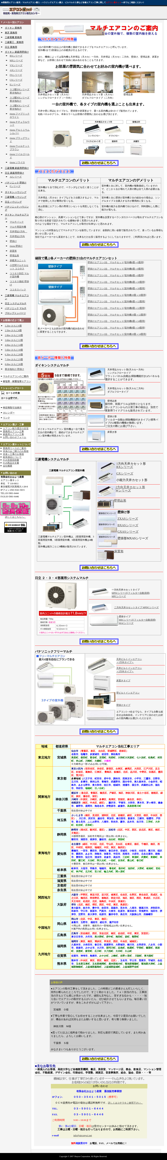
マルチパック (17, 222)
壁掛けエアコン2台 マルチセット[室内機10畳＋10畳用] (117, 295)
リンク (6, 417)
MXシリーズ (16, 60)
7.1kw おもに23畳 (14, 359)
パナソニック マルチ (15, 308)
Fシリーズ (15, 186)
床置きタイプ (123, 680)
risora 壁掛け (16, 246)
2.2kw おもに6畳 (13, 325)
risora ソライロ (17, 162)
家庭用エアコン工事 (13, 434)
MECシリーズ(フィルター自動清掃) (137, 620)
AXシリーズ (16, 70)
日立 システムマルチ (15, 303)
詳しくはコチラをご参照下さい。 (125, 1102)
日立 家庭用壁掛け (14, 173)
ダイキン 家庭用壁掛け (17, 52)
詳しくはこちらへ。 (15, 517)
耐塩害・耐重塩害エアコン (17, 381)
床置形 (13, 251)
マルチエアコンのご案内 (16, 376)
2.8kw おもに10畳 (14, 335)
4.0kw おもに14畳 (14, 345)
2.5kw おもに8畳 (13, 330)
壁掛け (13, 241)
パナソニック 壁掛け (15, 182)
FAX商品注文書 (11, 463)
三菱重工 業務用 (14, 42)
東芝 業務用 (11, 32)
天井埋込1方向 (18, 231)
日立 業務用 (11, 47)
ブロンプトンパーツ (15, 313)
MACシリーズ (126, 623)
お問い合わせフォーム (14, 437)
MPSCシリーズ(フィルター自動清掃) (131, 593)
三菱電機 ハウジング (15, 197)
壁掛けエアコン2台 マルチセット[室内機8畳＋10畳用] (116, 288)
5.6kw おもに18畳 (14, 350)
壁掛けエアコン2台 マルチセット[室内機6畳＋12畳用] (116, 301)
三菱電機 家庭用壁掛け (17, 168)
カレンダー (9, 412)
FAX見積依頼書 (11, 460)
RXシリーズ (16, 55)
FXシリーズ (16, 75)
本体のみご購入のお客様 (16, 451)
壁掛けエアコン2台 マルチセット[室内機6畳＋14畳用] (116, 321)
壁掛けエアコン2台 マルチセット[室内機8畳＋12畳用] (116, 308)
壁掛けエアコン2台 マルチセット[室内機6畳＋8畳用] (116, 268)
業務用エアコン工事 (13, 431)
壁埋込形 (14, 255)
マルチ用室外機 (18, 226)
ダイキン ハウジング (15, 192)
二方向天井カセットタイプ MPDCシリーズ (136, 607)
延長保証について (12, 457)
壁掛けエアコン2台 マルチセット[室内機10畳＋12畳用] (117, 314)
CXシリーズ (16, 80)
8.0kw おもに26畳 (14, 364)
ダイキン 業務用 (13, 27)
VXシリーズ (16, 65)
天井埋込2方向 (17, 236)
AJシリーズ (16, 176)
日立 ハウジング (13, 202)
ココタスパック (18, 289)
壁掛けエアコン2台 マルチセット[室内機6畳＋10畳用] (116, 282)
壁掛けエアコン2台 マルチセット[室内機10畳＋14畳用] (117, 334)
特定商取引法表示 (12, 407)
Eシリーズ (15, 84)
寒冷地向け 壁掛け (14, 369)
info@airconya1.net (82, 1135)
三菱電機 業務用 (13, 37)
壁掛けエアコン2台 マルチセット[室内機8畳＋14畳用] (116, 327)
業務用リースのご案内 (14, 448)
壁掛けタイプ (123, 705)
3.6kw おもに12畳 (14, 340)
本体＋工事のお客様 (13, 454)
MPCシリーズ (119, 596)
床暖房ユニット (18, 260)
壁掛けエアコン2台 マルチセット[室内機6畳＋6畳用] (116, 262)
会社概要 (7, 465)
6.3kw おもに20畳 (14, 354)
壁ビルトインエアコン (128, 692)
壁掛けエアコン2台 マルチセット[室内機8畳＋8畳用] (116, 275)
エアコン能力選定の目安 (16, 428)
